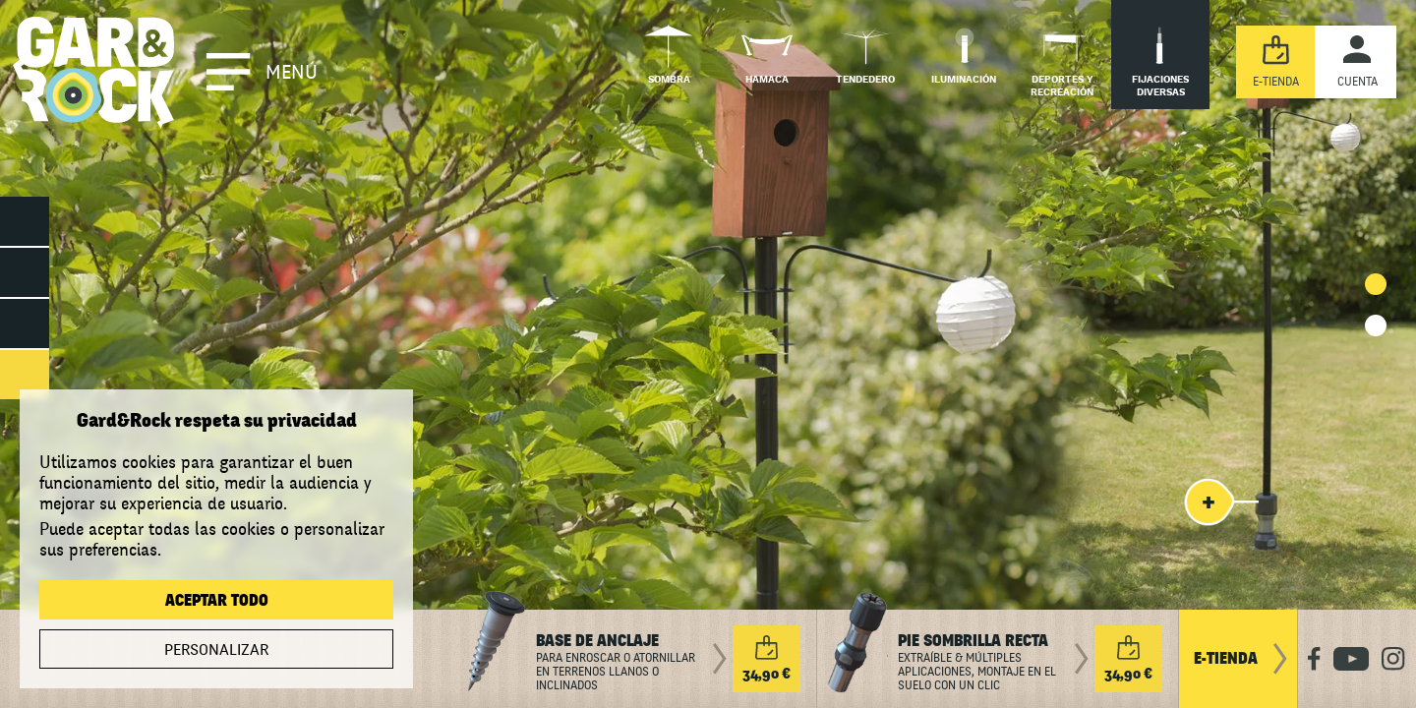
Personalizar (216, 650)
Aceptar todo (216, 601)
